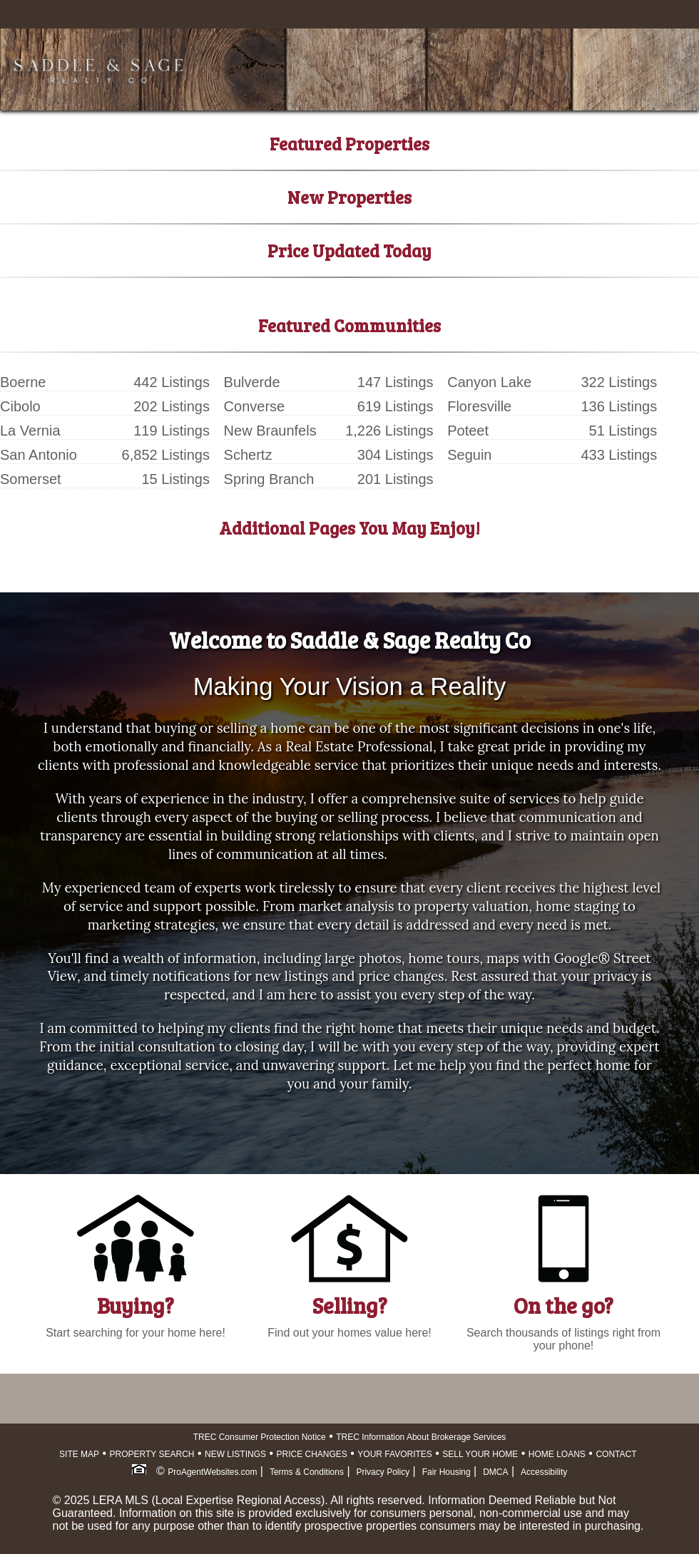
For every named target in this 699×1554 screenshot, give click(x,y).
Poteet (468, 430)
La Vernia (30, 430)
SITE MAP (79, 1454)
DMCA (495, 1472)
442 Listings (171, 382)
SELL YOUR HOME (480, 1454)
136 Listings (619, 406)
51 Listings (623, 430)
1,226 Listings (389, 430)
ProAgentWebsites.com (212, 1472)
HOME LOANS (557, 1454)
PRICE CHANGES (312, 1454)
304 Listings (395, 455)
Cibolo (20, 406)
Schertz (248, 455)
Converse (254, 406)
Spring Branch (269, 479)
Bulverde (252, 382)
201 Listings (395, 479)
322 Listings (619, 382)
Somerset (30, 479)
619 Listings (395, 406)
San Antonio (38, 455)
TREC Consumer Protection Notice (259, 1437)
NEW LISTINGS (235, 1454)
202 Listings (171, 406)
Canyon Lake (489, 382)
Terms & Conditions (307, 1472)
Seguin (469, 455)
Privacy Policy (382, 1472)
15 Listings (175, 479)
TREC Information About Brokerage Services (421, 1437)
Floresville (479, 406)
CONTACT (616, 1454)
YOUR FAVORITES (394, 1454)
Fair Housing (446, 1472)
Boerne (23, 382)
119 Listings (171, 430)
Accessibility (544, 1472)
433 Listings (619, 455)
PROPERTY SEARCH (152, 1454)
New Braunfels (270, 430)
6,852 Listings (166, 455)
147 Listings (395, 382)
